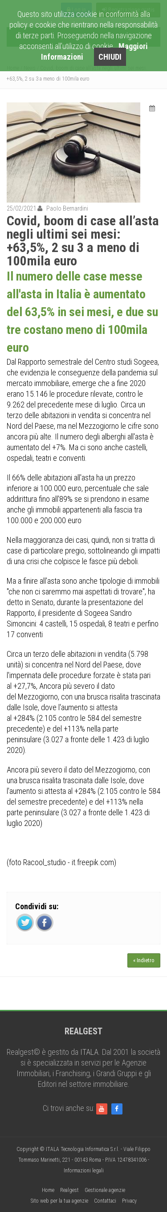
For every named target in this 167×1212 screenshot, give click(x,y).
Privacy (129, 1201)
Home (48, 1190)
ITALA (89, 1052)
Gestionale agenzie (105, 1190)
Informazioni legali (84, 1170)
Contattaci (105, 1201)
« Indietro (144, 960)
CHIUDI (110, 56)
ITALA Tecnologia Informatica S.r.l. (82, 1149)
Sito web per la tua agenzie (59, 1201)
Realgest (69, 1190)
